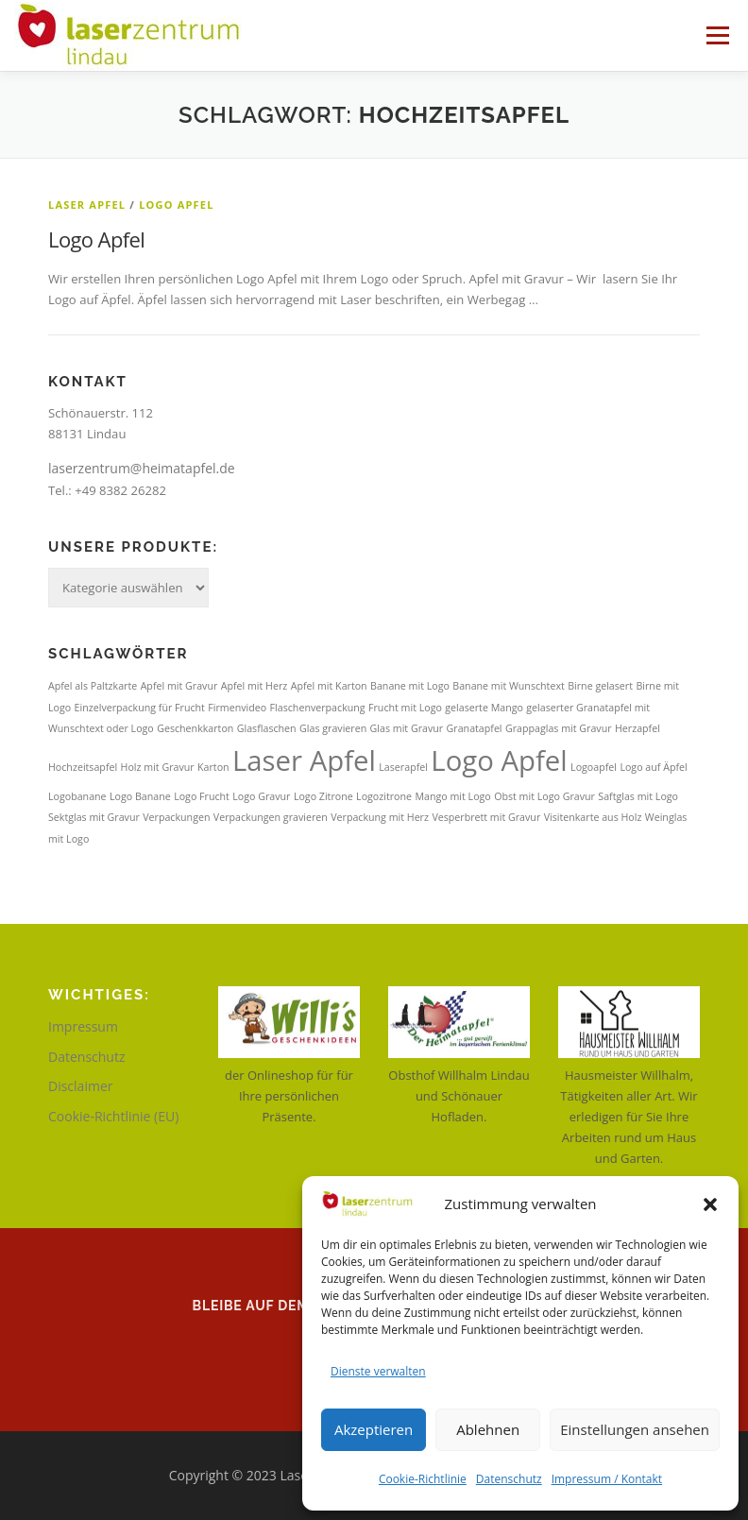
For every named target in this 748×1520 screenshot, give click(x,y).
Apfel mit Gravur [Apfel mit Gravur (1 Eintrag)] (179, 685)
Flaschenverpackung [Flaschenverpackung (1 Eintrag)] (318, 707)
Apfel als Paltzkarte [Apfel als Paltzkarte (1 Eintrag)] (92, 685)
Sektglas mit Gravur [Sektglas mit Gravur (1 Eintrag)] (94, 817)
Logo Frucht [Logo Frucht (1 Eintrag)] (202, 796)
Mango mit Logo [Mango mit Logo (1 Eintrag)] (452, 796)
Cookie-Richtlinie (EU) (113, 1116)
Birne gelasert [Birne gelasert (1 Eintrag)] (600, 685)
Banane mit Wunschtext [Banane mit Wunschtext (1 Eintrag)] (508, 685)
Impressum (83, 1026)
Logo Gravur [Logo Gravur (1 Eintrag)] (261, 796)
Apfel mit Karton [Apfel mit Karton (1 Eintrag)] (329, 685)
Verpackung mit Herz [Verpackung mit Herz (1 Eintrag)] (380, 817)
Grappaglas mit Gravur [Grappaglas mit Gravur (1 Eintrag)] (558, 728)
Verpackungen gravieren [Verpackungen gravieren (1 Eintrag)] (270, 817)
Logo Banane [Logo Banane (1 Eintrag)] (140, 796)
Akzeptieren (373, 1429)
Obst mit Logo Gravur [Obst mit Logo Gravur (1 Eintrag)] (544, 796)
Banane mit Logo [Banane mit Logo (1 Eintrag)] (410, 685)
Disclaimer (80, 1086)
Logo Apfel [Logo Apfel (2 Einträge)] (499, 760)
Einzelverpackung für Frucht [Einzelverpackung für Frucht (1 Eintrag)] (140, 707)
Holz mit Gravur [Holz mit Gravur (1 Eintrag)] (158, 767)
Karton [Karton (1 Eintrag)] (213, 767)
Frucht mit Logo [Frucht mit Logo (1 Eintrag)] (405, 707)
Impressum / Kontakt (607, 1479)
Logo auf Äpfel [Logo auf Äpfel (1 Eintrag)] (653, 767)
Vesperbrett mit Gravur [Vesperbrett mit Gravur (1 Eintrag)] (486, 817)
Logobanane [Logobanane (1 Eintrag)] (77, 796)
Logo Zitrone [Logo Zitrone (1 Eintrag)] (323, 796)
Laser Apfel (87, 204)
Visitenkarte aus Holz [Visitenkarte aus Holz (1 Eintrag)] (593, 817)
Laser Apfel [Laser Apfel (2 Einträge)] (304, 760)
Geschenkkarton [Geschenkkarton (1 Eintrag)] (195, 728)
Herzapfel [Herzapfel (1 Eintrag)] (637, 728)
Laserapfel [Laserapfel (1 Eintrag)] (403, 767)
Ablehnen (487, 1429)
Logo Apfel (176, 204)
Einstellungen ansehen (634, 1429)
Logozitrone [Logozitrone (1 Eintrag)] (384, 796)
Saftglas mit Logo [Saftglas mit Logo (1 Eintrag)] (638, 796)
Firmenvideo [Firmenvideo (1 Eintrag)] (237, 707)
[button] (710, 1204)
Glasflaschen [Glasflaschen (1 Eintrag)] (267, 728)
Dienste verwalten (378, 1371)
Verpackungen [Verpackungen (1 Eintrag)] (176, 817)
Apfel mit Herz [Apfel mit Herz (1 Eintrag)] (254, 685)
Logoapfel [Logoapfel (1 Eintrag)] (593, 767)
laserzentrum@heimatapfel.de (141, 468)
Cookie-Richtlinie (423, 1479)
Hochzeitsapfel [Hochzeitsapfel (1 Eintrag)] (82, 767)
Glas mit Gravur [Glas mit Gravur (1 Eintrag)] (407, 728)
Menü (717, 34)
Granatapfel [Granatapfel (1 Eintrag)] (474, 728)
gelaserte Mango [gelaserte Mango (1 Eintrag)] (484, 707)
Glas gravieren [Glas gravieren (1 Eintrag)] (332, 728)
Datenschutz (509, 1479)
